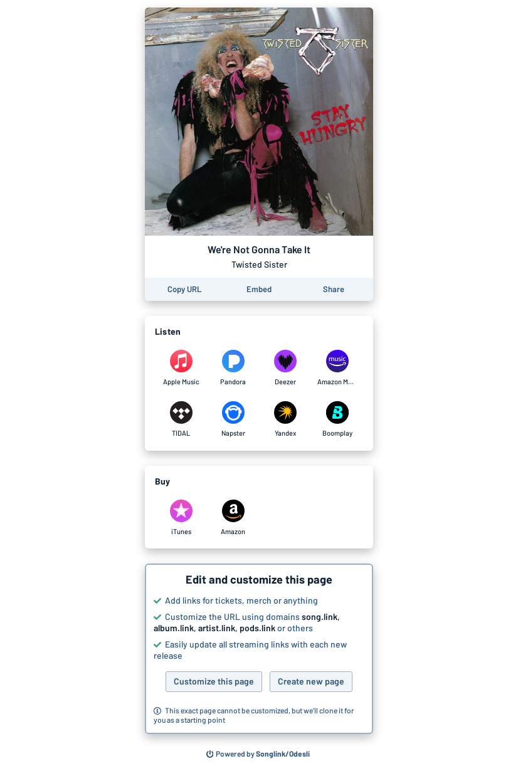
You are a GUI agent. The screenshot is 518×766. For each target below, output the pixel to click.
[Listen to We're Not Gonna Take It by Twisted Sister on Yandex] (285, 419)
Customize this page (214, 681)
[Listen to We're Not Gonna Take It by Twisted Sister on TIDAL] (181, 419)
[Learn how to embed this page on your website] (259, 289)
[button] (259, 648)
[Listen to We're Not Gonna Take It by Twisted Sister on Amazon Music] (337, 368)
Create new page (311, 681)
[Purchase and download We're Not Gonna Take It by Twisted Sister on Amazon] (233, 517)
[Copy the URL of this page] (184, 289)
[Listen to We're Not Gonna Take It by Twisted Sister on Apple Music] (181, 368)
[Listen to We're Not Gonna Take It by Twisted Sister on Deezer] (285, 368)
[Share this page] (333, 289)
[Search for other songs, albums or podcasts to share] (258, 754)
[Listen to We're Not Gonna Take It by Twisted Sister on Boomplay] (337, 419)
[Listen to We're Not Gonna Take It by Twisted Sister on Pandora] (233, 368)
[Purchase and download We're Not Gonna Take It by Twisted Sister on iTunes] (181, 517)
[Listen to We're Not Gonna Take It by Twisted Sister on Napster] (233, 419)
